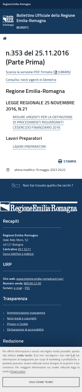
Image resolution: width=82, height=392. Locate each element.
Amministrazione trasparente (26, 312)
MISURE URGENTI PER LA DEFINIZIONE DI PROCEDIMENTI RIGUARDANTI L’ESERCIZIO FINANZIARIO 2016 (43, 122)
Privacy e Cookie (17, 324)
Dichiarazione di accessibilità (25, 329)
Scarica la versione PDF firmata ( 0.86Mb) (38, 72)
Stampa (67, 161)
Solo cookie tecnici (41, 382)
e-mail (18, 288)
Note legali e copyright (22, 318)
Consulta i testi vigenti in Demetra (31, 79)
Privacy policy (17, 371)
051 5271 (24, 249)
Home (5, 38)
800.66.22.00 (32, 283)
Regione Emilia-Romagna (17, 4)
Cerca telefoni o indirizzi (18, 253)
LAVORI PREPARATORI (29, 146)
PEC (27, 288)
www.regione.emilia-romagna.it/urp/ (40, 278)
